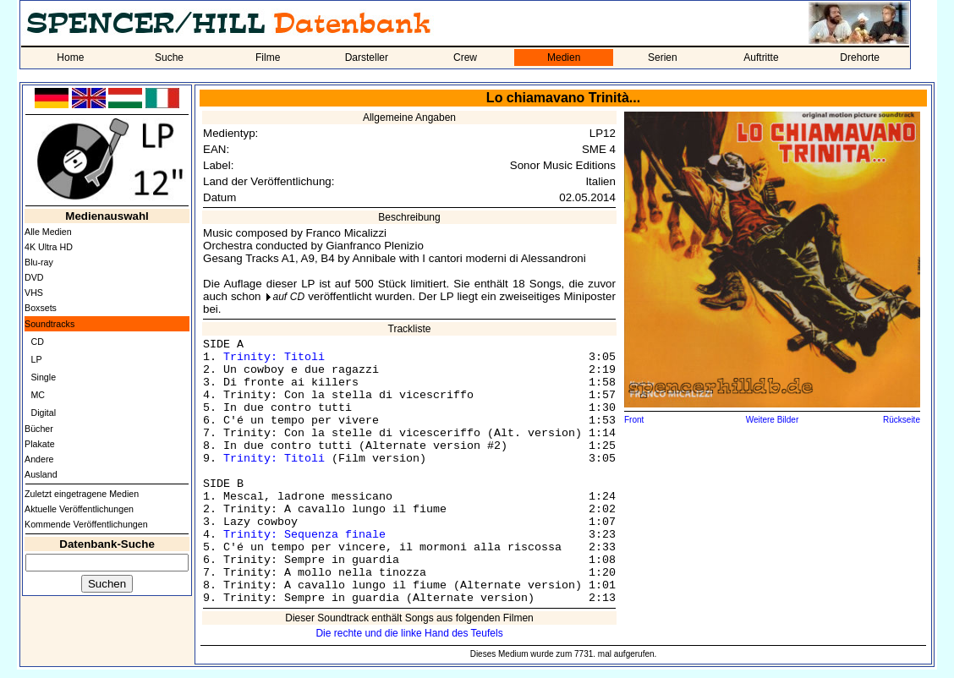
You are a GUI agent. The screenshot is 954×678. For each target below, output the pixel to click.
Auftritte (760, 57)
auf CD (289, 297)
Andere (39, 459)
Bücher (39, 429)
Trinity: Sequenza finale (304, 534)
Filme (267, 57)
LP (35, 359)
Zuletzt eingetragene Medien (82, 494)
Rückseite (901, 419)
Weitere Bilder (772, 419)
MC (37, 395)
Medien (563, 57)
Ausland (41, 474)
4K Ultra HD (49, 247)
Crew (465, 57)
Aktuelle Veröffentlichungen (79, 509)
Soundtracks (49, 324)
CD (36, 341)
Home (70, 57)
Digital (43, 412)
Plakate (40, 444)
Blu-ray (39, 262)
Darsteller (366, 57)
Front (634, 419)
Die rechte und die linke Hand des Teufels (408, 633)
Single (43, 377)
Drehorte (860, 57)
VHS (34, 292)
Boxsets (41, 308)
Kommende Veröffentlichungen (86, 524)
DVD (34, 277)
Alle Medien (48, 232)
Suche (169, 57)
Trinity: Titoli (274, 357)
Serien (662, 57)
